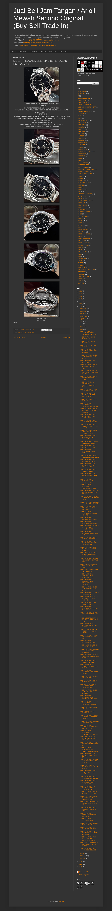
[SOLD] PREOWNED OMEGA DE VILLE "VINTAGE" (89, 823)
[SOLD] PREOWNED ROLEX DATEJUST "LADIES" (88, 661)
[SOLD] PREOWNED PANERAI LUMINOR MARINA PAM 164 (89, 636)
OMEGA (80, 220)
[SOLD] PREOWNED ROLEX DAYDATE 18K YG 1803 (88, 681)
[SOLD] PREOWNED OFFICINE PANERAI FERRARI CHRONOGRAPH (89, 749)
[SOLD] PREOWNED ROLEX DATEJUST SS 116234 (88, 460)
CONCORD (81, 145)
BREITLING (21, 332)
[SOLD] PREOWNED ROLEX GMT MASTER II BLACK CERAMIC (88, 410)
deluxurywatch (83, 872)
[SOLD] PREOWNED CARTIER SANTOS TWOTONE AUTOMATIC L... (89, 650)
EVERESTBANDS (83, 165)
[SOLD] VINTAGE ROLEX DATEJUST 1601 (87, 337)
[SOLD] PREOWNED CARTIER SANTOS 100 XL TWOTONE (89, 502)
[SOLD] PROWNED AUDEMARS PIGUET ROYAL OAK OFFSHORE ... (89, 333)
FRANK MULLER (83, 167)
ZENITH (80, 281)
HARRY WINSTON (83, 183)
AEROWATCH (82, 102)
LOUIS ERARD (82, 205)
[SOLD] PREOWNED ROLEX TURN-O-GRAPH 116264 (88, 421)
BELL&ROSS (82, 122)
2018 (80, 298)
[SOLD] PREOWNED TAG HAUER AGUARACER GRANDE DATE (87, 395)
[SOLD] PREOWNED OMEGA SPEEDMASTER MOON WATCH (89, 356)
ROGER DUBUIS (83, 245)
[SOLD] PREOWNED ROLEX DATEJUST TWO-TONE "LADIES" (88, 809)
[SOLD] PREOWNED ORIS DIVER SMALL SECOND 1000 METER (88, 548)
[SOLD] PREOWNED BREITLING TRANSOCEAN (89, 522)
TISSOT (80, 261)
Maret (82, 853)
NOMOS (80, 218)
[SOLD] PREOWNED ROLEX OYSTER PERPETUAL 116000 (88, 378)
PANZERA (81, 227)
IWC (79, 192)
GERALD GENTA (83, 171)
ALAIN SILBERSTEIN (84, 105)
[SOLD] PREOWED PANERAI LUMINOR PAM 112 (89, 676)
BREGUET (81, 129)
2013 (80, 864)
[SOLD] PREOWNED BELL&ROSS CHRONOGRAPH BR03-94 (89, 405)
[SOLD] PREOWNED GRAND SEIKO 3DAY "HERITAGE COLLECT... (89, 717)
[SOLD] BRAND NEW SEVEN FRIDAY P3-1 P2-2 (89, 645)
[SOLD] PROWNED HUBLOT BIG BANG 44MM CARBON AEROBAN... (89, 554)
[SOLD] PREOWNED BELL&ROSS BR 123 (87, 819)
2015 (80, 306)
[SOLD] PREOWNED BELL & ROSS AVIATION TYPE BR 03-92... (89, 614)
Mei (81, 326)
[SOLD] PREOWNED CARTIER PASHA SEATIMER (89, 593)
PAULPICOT (82, 232)
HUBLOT (81, 189)
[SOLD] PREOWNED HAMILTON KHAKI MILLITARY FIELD (86, 481)
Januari (82, 858)
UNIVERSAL (82, 267)
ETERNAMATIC (83, 163)
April (81, 329)
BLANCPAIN (82, 125)
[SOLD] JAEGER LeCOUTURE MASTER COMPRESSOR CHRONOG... (89, 803)
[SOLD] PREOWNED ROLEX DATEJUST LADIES (88, 470)
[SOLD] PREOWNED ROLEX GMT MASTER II (88, 707)
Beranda (43, 337)
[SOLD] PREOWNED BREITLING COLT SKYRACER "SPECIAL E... (89, 732)
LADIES (80, 198)
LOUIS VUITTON (83, 207)
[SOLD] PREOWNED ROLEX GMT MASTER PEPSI (88, 446)
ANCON (80, 109)
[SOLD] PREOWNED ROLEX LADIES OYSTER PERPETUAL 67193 (88, 431)
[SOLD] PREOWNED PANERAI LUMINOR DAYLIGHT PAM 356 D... (89, 560)
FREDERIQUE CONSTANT (86, 169)
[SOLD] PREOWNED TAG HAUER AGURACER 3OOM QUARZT (89, 755)
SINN (80, 254)
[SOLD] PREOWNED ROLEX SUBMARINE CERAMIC (88, 849)
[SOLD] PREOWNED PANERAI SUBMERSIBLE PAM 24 (89, 390)
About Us (52, 51)
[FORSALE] (81, 94)
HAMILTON (81, 180)
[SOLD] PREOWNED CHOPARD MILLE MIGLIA (88, 518)
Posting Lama (66, 337)
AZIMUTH (81, 114)
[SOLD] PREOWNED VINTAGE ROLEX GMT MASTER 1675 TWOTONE (89, 656)
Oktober (82, 314)
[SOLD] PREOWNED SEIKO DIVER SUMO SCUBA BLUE (89, 456)
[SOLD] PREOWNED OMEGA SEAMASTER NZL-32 (89, 442)
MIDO (80, 214)
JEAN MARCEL (83, 196)
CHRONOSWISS (83, 142)
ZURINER (81, 283)
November (83, 311)
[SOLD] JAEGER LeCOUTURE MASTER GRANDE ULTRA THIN (89, 619)
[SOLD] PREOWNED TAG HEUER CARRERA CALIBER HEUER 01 (87, 788)
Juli (81, 321)
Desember (83, 308)
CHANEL (81, 138)
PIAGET (80, 236)
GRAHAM (81, 176)
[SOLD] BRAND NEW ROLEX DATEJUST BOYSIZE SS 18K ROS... (89, 625)
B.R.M (80, 116)
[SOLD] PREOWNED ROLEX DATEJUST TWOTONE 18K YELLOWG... (89, 426)
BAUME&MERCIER (84, 120)
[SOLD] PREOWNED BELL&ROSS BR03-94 (87, 641)
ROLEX (80, 247)
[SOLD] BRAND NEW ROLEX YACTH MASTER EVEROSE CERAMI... (89, 372)
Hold (79, 187)
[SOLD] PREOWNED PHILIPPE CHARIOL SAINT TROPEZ (89, 672)
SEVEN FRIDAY (83, 252)
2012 (80, 866)
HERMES (81, 185)
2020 (80, 293)
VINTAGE (81, 274)
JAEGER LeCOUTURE (85, 194)
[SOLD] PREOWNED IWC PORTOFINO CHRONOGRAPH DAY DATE (87, 384)
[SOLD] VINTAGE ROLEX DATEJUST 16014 (87, 341)
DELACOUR (82, 154)
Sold (32, 332)
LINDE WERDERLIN (84, 200)
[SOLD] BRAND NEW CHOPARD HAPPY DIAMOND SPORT (86, 575)
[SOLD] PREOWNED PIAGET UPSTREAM (89, 361)
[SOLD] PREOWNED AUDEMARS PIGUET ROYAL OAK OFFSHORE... (89, 697)
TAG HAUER (82, 258)
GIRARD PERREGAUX (85, 174)
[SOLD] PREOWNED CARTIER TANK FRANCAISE (89, 721)
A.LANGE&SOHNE (84, 98)
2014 (80, 861)
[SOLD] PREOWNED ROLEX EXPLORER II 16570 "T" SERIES (88, 772)
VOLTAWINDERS (83, 276)
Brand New (22, 51)
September (83, 316)
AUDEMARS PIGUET (84, 111)
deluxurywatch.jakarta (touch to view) (38, 43)
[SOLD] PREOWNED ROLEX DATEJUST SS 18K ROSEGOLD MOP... (88, 797)
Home (14, 51)
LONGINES (81, 203)
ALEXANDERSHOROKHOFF (87, 107)
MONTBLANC (82, 216)
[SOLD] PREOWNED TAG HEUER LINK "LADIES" (88, 827)
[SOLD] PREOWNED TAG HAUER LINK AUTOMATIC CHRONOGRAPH (88, 543)
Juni (81, 324)
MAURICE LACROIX (84, 212)
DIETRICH (81, 156)
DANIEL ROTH (82, 149)
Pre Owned (33, 51)
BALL (80, 118)
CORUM (80, 147)
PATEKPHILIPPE (83, 229)
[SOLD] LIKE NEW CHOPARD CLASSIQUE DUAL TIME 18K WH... (89, 844)
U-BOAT (80, 265)
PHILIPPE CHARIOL (84, 234)
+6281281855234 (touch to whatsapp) (43, 40)
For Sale (43, 51)
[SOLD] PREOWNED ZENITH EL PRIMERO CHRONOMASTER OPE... (89, 703)
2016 (80, 304)
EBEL (80, 160)
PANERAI (81, 225)
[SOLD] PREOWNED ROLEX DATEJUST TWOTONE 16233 (88, 366)
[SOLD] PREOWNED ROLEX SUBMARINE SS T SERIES (89, 777)
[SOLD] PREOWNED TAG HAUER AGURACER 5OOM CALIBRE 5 (89, 766)
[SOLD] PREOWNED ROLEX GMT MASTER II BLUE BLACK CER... (88, 508)
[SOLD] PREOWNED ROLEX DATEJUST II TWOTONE (88, 792)
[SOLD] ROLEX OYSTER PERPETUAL (87, 712)
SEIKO (80, 249)
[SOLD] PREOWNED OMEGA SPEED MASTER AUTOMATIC (89, 691)
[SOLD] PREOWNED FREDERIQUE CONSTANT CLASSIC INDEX (89, 726)
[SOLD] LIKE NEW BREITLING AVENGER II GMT (89, 570)
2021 (80, 291)
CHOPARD (81, 140)
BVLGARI (81, 134)
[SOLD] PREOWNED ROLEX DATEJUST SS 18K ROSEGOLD (88, 437)
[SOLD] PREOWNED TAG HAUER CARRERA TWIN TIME (88, 475)
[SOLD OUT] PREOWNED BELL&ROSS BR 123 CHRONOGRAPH (88, 686)
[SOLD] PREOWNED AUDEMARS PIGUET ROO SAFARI (89, 533)
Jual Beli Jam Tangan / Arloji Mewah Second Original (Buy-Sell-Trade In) (54, 18)
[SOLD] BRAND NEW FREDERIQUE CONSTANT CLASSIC (89, 666)
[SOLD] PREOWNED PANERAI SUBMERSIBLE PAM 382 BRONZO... (89, 761)
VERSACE (81, 272)
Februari (82, 856)
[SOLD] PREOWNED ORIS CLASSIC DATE (88, 603)
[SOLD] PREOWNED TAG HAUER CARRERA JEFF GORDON (88, 351)
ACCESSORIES (83, 100)
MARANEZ (81, 209)
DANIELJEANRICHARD (85, 151)
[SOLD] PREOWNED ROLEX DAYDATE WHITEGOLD (88, 538)
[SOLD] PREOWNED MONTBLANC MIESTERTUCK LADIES (88, 486)
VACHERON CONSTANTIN (86, 269)
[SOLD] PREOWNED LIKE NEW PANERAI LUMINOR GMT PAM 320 (88, 833)
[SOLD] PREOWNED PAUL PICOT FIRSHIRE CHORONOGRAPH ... (88, 838)
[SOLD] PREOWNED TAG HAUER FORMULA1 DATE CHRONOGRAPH (89, 465)
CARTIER (81, 136)
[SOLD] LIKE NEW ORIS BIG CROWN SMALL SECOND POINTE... (88, 565)
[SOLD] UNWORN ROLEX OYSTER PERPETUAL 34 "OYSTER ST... (88, 738)
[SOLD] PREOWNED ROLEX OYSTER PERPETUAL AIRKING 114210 (88, 416)
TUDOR (80, 263)
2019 (80, 296)
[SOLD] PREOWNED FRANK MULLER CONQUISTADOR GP (89, 744)
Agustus (82, 319)
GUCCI (80, 178)
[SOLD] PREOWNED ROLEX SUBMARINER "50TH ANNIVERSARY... (88, 782)
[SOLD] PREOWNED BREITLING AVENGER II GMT (88, 451)
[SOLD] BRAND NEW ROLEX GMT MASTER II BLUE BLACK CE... (89, 598)
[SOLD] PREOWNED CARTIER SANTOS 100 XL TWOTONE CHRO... (89, 498)
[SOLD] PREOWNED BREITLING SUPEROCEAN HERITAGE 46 (89, 608)
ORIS (80, 223)
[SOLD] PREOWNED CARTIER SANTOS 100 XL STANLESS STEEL (89, 527)
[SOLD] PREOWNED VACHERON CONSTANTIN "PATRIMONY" (89, 815)
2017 (80, 301)
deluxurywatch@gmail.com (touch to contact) (37, 45)
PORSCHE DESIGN (84, 238)
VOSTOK (81, 278)
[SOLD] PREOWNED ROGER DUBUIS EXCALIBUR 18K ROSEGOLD (89, 492)
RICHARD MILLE (83, 243)
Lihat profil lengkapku (83, 875)
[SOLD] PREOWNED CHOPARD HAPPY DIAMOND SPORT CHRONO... (86, 582)
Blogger (61, 901)
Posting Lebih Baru (19, 337)
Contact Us (62, 51)
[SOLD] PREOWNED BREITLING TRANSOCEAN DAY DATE (89, 513)
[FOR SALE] (82, 91)
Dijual (80, 158)
